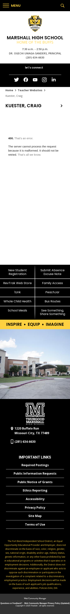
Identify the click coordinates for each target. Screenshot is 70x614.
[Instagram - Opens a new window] (44, 81)
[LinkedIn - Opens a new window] (53, 80)
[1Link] (17, 292)
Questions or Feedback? (11, 603)
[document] (35, 188)
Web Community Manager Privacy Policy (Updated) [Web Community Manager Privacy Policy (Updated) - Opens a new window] (47, 603)
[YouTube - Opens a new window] (35, 80)
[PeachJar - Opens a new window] (52, 292)
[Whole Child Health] (17, 301)
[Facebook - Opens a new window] (25, 81)
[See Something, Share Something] (52, 312)
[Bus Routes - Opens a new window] (52, 301)
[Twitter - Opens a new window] (16, 80)
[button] (12, 5)
